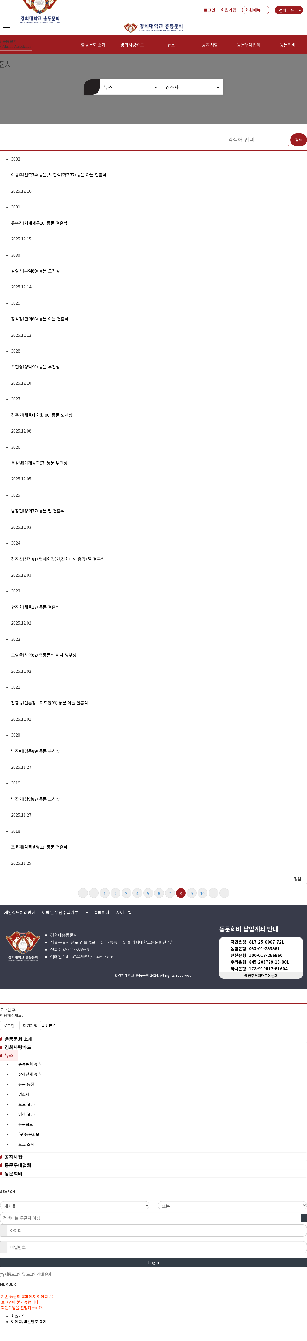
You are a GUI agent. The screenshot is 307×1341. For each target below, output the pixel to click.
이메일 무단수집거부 (60, 912)
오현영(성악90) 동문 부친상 (35, 367)
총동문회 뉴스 (29, 1064)
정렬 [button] (297, 878)
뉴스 (171, 44)
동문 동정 (26, 1084)
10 (202, 893)
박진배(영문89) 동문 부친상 (35, 751)
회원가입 (228, 10)
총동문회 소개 (20, 1039)
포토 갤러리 (28, 1104)
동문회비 (288, 44)
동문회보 (25, 1124)
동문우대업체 (248, 44)
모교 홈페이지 (97, 912)
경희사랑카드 (19, 1047)
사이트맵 (124, 912)
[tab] (153, 1039)
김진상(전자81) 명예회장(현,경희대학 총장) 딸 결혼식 (58, 559)
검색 (299, 140)
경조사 (172, 87)
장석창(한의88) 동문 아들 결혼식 (40, 319)
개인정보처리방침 (19, 912)
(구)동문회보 (28, 1134)
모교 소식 (26, 1144)
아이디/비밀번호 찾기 (29, 1321)
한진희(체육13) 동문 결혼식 (35, 607)
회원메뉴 (253, 10)
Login (153, 1262)
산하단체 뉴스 (29, 1074)
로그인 (209, 10)
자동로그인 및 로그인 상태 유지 (25, 1274)
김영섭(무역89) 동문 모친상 (35, 271)
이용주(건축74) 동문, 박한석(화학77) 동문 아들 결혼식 (59, 175)
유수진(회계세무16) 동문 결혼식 (39, 223)
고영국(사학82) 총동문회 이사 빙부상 (43, 655)
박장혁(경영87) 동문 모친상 (35, 799)
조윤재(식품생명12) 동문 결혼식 (39, 847)
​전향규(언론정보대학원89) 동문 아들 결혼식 (49, 703)
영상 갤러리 (28, 1114)
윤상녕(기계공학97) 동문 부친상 (39, 463)
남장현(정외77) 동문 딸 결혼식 (38, 511)
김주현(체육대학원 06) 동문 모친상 (41, 415)
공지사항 (210, 44)
